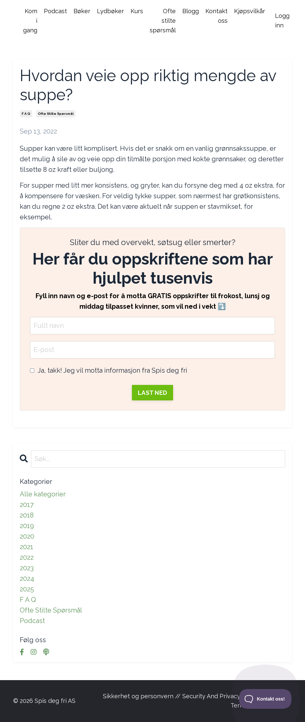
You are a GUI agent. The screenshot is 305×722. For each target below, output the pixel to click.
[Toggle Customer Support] (265, 699)
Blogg (190, 11)
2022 (27, 557)
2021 (26, 547)
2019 (27, 526)
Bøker (82, 11)
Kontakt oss (216, 16)
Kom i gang (30, 21)
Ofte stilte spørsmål (163, 21)
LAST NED (152, 392)
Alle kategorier (43, 494)
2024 (27, 578)
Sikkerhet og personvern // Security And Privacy (171, 696)
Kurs (137, 11)
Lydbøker (110, 11)
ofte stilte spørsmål (56, 113)
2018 (27, 515)
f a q (26, 113)
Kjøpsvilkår (249, 11)
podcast (32, 621)
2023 (27, 568)
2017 (27, 505)
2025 (27, 589)
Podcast (55, 11)
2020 (27, 536)
